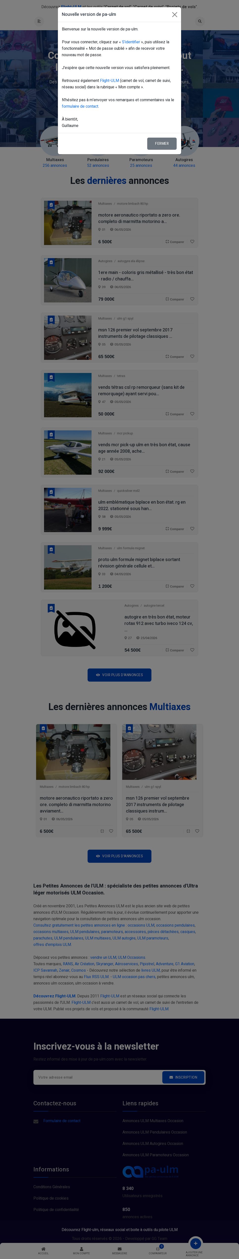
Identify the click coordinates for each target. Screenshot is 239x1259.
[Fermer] (174, 14)
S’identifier (131, 42)
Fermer (162, 143)
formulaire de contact (80, 106)
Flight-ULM (109, 81)
